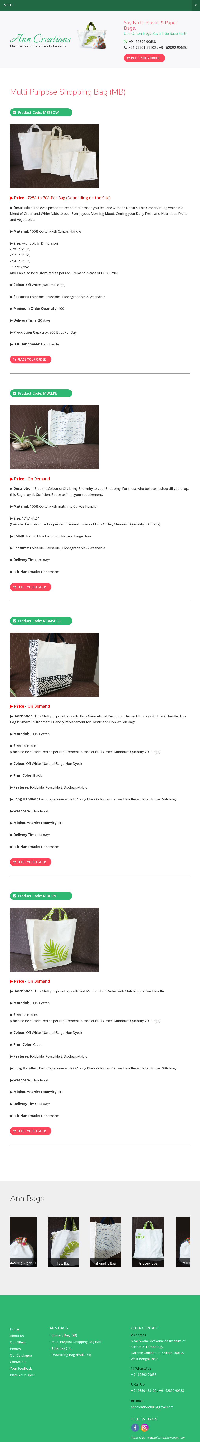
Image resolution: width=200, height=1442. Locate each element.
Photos (15, 1341)
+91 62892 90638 (172, 47)
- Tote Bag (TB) (61, 1341)
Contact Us (18, 1354)
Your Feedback (21, 1361)
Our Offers (18, 1335)
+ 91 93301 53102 (143, 1383)
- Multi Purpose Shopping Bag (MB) (76, 1334)
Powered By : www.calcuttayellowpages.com (158, 1430)
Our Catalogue (21, 1348)
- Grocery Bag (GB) (63, 1327)
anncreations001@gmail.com (152, 1399)
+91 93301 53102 (142, 47)
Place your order (143, 56)
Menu (102, 5)
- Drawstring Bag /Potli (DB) (70, 1347)
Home (14, 1322)
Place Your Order (22, 1367)
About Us (17, 1328)
